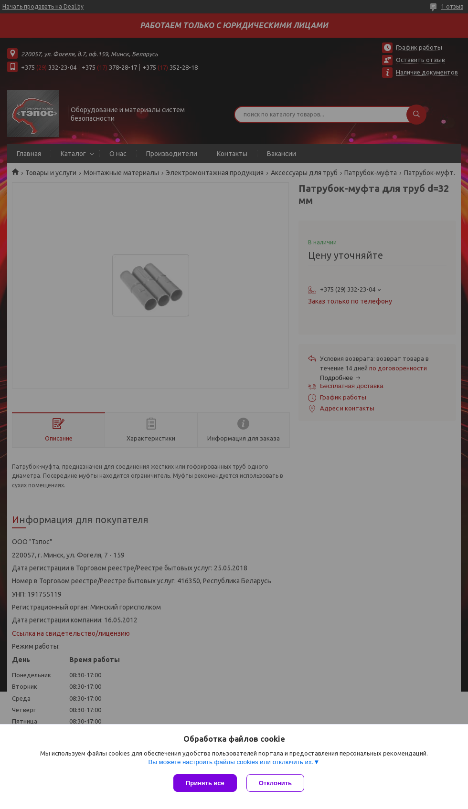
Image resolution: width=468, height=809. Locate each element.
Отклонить (275, 783)
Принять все (205, 783)
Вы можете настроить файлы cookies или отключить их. (230, 762)
